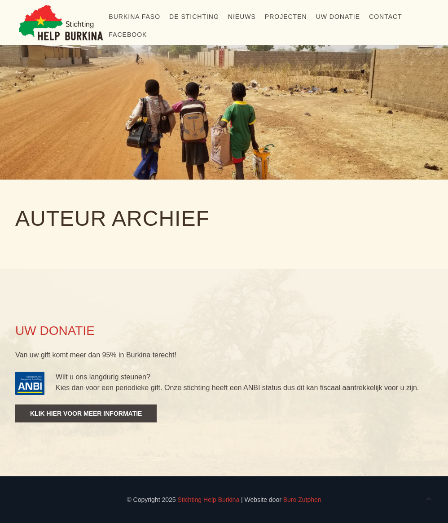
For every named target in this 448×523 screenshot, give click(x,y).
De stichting (194, 16)
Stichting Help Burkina (208, 499)
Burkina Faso (134, 16)
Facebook (128, 34)
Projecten (286, 16)
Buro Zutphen (302, 499)
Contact (385, 16)
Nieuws (242, 16)
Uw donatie (338, 16)
